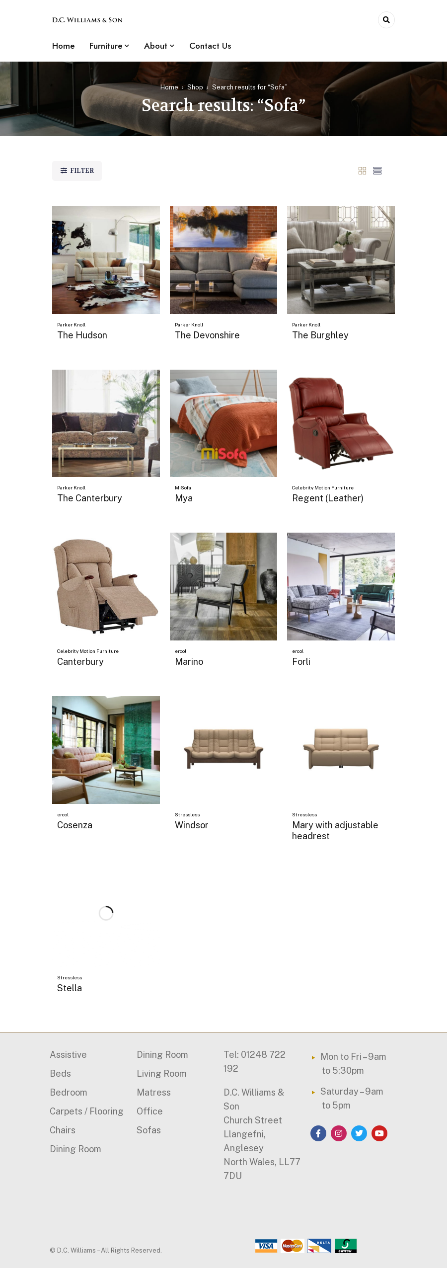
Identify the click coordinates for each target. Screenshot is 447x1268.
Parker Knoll (71, 324)
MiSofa (183, 487)
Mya (184, 498)
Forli (301, 661)
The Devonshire (207, 335)
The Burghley (320, 335)
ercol (180, 650)
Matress (154, 1092)
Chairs (62, 1130)
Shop (195, 87)
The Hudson (82, 335)
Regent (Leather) (328, 498)
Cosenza (74, 825)
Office (150, 1111)
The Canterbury (89, 498)
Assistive (68, 1054)
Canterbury (80, 661)
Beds (60, 1073)
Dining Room (75, 1149)
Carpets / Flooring (87, 1111)
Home (169, 87)
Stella (69, 988)
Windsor (192, 825)
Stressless (187, 814)
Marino (189, 661)
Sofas (149, 1130)
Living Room (162, 1073)
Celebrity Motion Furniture (323, 487)
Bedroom (68, 1092)
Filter (82, 170)
